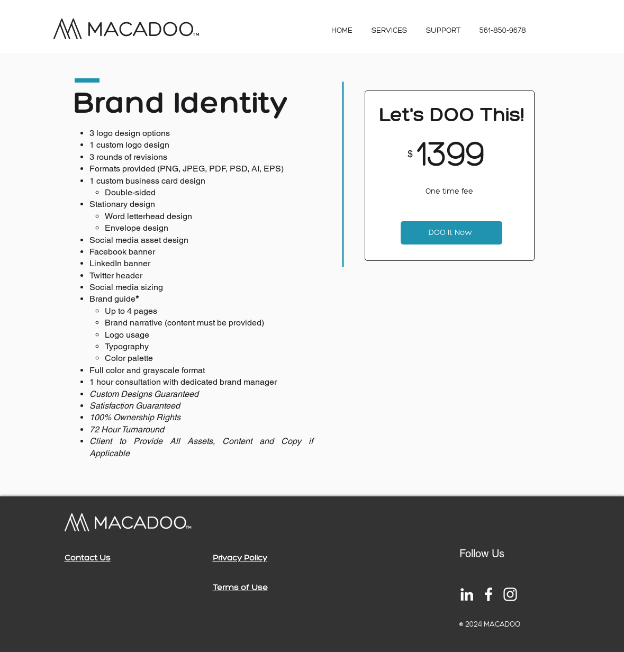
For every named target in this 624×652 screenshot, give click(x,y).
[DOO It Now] (451, 233)
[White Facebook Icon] (489, 594)
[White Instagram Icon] (510, 594)
